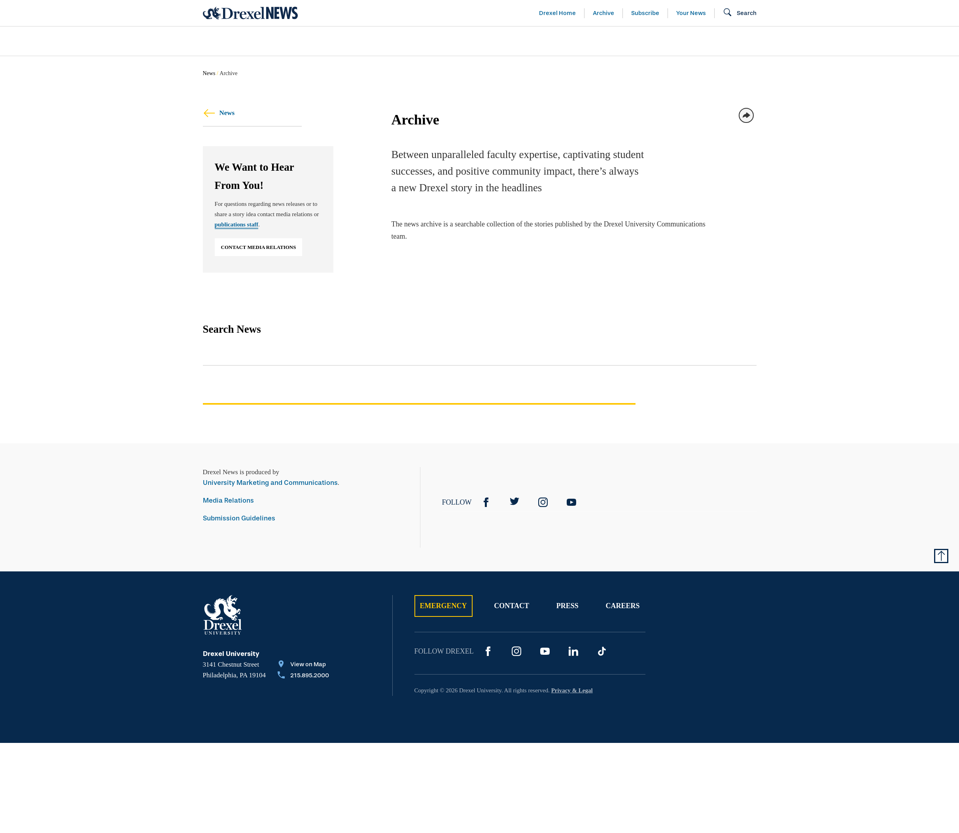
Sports (854, 41)
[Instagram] (543, 502)
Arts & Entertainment (248, 41)
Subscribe (645, 13)
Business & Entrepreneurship (494, 41)
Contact (511, 606)
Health (592, 41)
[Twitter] (514, 502)
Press (567, 606)
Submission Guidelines (239, 518)
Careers (622, 606)
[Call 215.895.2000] (303, 676)
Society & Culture (668, 41)
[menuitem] (248, 41)
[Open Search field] (740, 13)
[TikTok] (602, 651)
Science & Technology (364, 41)
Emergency (443, 606)
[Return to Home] (250, 13)
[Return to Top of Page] (941, 556)
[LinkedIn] (573, 651)
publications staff (236, 224)
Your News (691, 13)
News (209, 73)
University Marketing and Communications (270, 483)
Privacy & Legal (572, 690)
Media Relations (228, 500)
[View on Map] (303, 665)
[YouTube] (571, 502)
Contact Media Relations (258, 247)
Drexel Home (557, 13)
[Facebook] (486, 502)
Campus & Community (773, 41)
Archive (603, 13)
